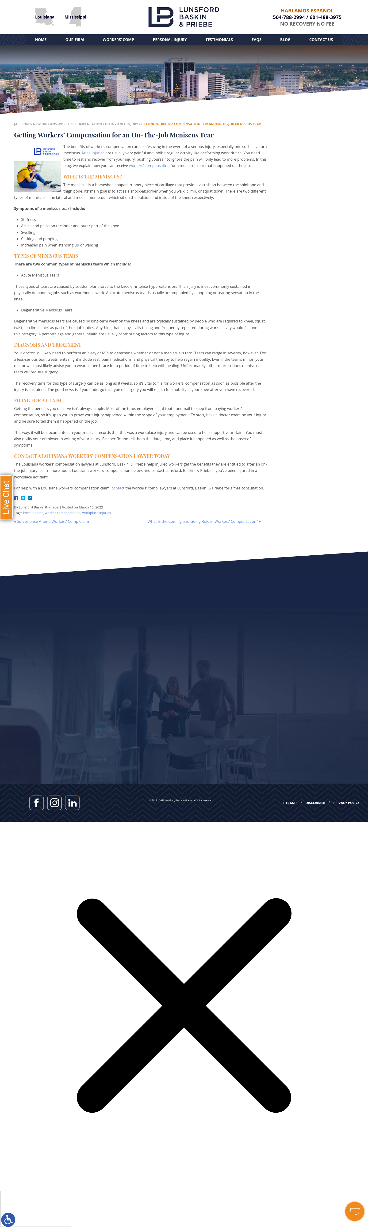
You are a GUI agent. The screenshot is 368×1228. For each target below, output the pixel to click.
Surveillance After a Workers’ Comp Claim (53, 521)
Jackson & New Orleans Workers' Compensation (58, 124)
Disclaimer (315, 803)
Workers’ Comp (118, 39)
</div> (35, 1209)
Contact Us (321, 39)
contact (117, 488)
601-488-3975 (325, 17)
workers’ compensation (149, 165)
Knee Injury (127, 124)
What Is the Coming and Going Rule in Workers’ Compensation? (203, 521)
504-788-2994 (289, 17)
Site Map (290, 803)
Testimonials (219, 39)
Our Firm (74, 39)
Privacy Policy (346, 803)
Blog (285, 39)
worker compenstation (62, 513)
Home (40, 39)
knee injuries (33, 513)
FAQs (256, 39)
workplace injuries (96, 513)
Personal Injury (170, 39)
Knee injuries (93, 152)
